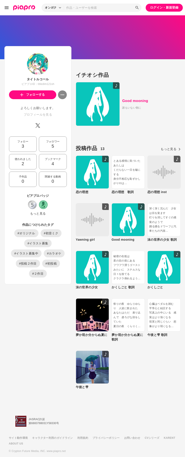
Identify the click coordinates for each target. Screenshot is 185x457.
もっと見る (38, 213)
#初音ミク (51, 233)
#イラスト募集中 (26, 253)
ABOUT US (16, 434)
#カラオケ (54, 253)
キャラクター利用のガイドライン (52, 428)
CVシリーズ (152, 428)
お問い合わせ (132, 428)
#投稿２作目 (28, 263)
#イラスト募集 (37, 243)
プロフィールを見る (38, 114)
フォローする (32, 94)
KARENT (169, 428)
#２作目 (38, 273)
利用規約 (82, 428)
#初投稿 (51, 263)
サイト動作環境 (18, 428)
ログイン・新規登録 (164, 7)
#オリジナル (26, 233)
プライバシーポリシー (106, 428)
